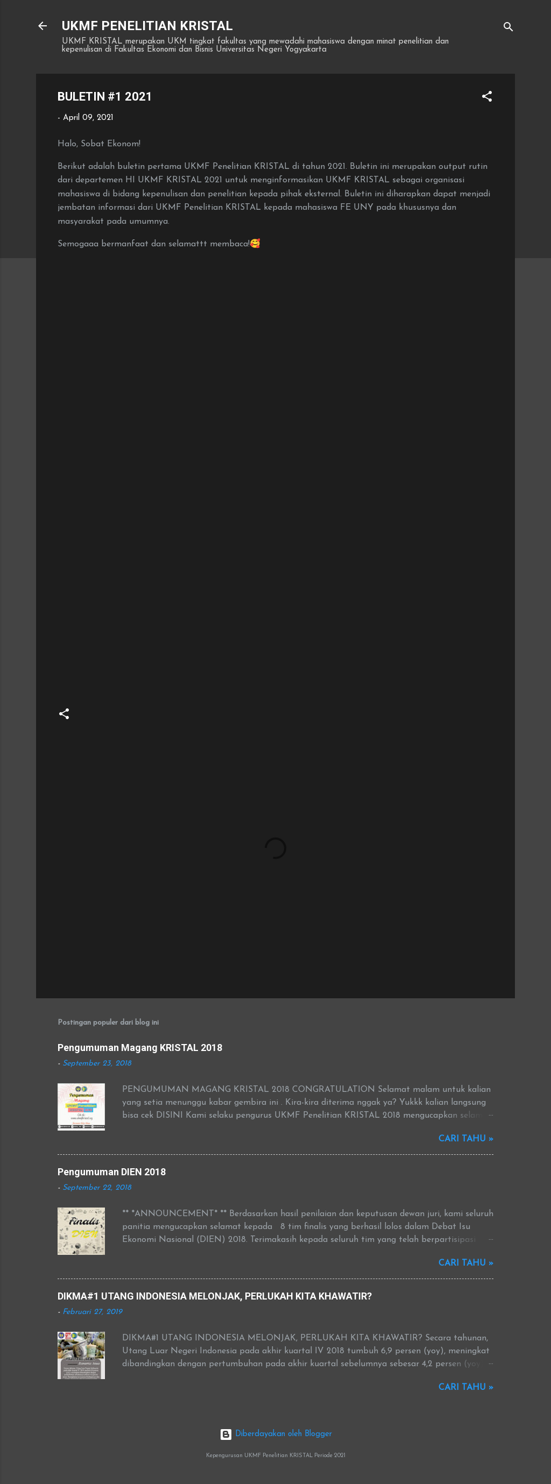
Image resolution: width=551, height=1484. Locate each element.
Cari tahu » (466, 1139)
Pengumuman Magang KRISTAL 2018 (140, 1047)
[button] (487, 99)
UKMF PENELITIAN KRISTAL (147, 25)
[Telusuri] (508, 29)
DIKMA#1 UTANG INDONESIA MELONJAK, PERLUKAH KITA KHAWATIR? (215, 1296)
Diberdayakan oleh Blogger (276, 1434)
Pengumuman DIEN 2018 (112, 1171)
